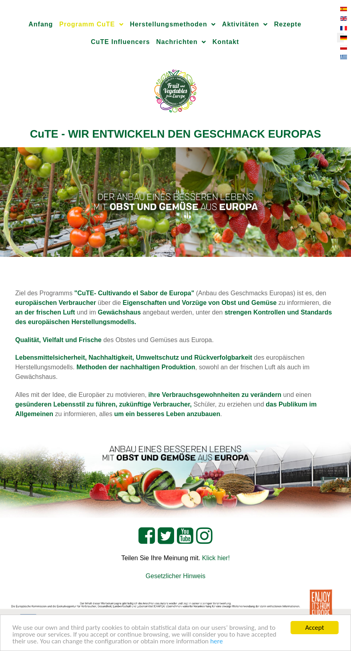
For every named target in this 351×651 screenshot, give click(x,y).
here (216, 641)
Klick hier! (216, 558)
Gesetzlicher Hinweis (175, 576)
